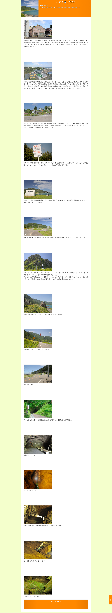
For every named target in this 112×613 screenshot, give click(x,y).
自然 (65, 7)
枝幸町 (56, 7)
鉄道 (74, 7)
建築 (52, 7)
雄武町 (78, 7)
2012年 (44, 7)
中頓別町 (48, 7)
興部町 (68, 7)
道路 (72, 7)
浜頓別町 (60, 7)
